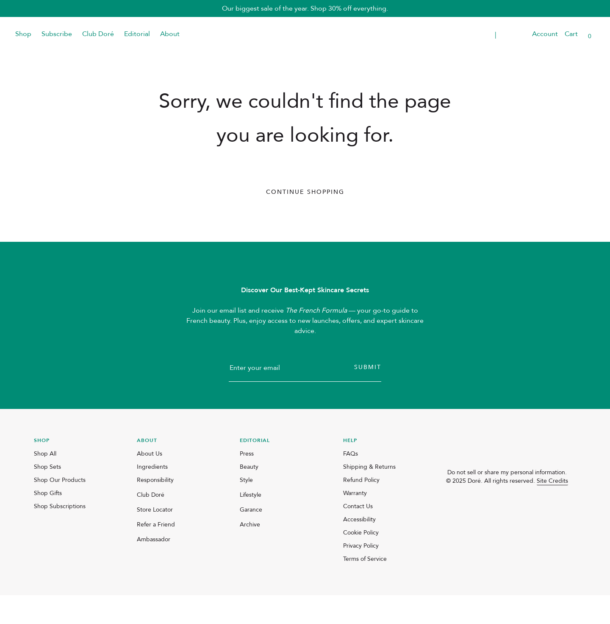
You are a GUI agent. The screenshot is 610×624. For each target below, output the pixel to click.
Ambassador (153, 568)
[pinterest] (492, 525)
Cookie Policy (361, 561)
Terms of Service (365, 588)
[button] (520, 34)
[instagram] (451, 525)
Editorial (137, 34)
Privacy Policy (361, 575)
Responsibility (155, 509)
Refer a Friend (156, 553)
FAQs (350, 482)
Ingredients (152, 496)
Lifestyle (250, 524)
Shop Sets (47, 496)
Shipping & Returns (369, 496)
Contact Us (358, 535)
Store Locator (155, 538)
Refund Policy (361, 509)
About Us (149, 482)
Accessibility (359, 548)
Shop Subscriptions (60, 535)
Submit (367, 396)
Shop (23, 34)
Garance (251, 538)
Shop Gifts (48, 522)
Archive (250, 553)
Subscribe (57, 34)
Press (247, 482)
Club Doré (98, 34)
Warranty (355, 522)
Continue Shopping (305, 192)
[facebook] (471, 525)
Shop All (45, 482)
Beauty (249, 496)
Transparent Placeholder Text (464, 34)
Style (246, 509)
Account (545, 34)
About (170, 34)
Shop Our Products (60, 509)
